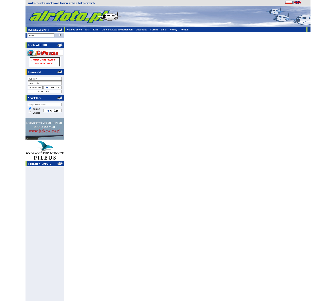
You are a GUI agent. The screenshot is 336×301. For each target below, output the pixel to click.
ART (87, 29)
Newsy (173, 29)
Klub (95, 29)
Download (141, 29)
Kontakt (184, 29)
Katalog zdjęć (74, 29)
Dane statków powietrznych (117, 29)
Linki (163, 29)
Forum (154, 29)
